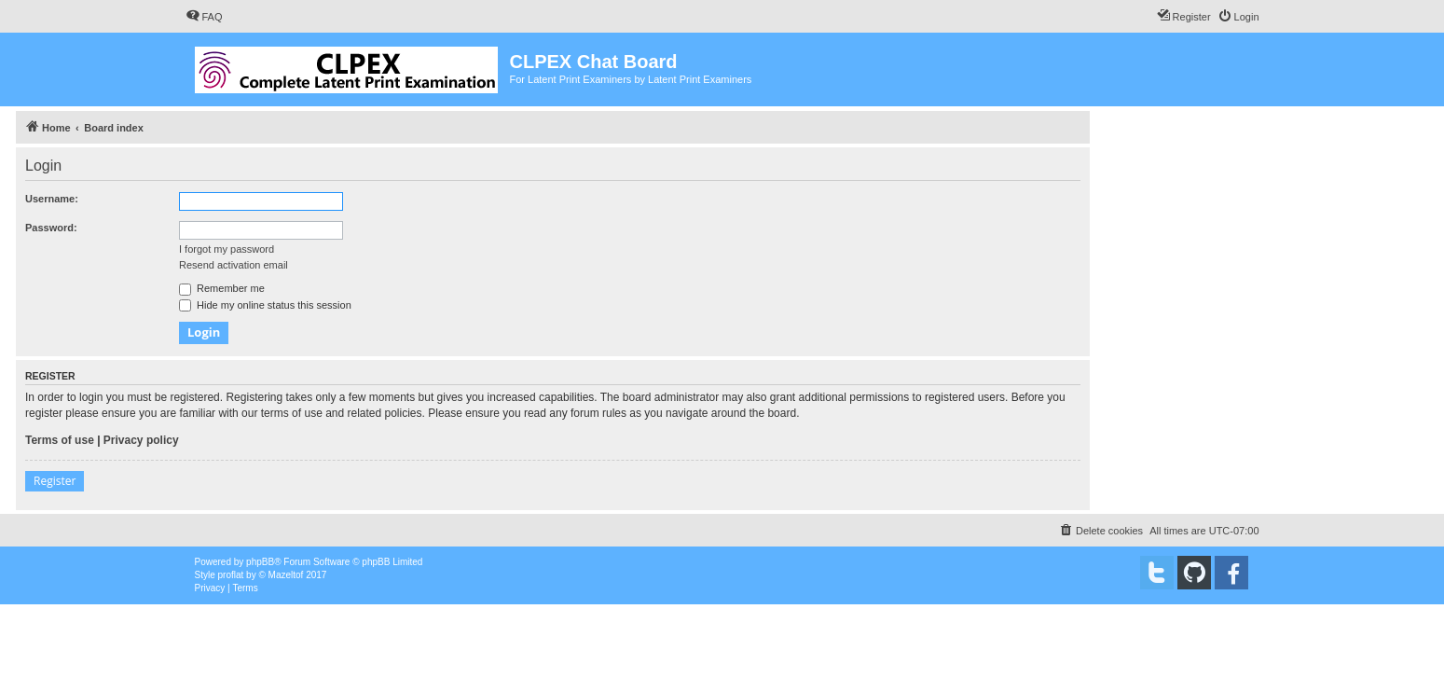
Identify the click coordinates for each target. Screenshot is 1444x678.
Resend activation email (233, 264)
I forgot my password (226, 249)
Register (55, 481)
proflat (231, 575)
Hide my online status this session (265, 305)
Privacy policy (141, 440)
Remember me (222, 288)
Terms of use (59, 440)
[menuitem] (204, 17)
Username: (51, 198)
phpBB (260, 562)
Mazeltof (286, 575)
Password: (51, 227)
